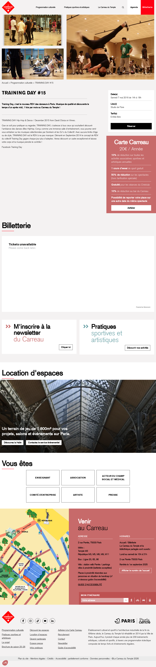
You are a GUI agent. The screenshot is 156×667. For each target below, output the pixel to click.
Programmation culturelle (45, 7)
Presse (113, 495)
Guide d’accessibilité (67, 647)
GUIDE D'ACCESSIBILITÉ (90, 584)
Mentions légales (37, 658)
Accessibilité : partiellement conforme (72, 658)
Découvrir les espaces (39, 630)
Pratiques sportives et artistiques (76, 7)
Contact (61, 639)
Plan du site (23, 658)
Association (78, 477)
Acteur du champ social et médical (113, 478)
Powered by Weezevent (143, 307)
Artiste (78, 495)
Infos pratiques (36, 647)
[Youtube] (45, 621)
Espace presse (36, 643)
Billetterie (147, 7)
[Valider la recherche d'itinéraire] (126, 600)
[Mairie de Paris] (132, 621)
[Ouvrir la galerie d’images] (33, 30)
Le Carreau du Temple (107, 7)
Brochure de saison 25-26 (13, 646)
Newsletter (63, 643)
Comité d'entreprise (43, 495)
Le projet (6, 642)
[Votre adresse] (102, 600)
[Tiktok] (37, 621)
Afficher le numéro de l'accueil (136, 570)
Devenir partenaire (38, 639)
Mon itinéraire (90, 595)
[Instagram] (30, 621)
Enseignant (42, 477)
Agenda (134, 7)
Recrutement (63, 634)
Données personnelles (100, 658)
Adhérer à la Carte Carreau (70, 630)
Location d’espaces (38, 634)
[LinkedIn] (52, 621)
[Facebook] (23, 621)
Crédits (50, 658)
